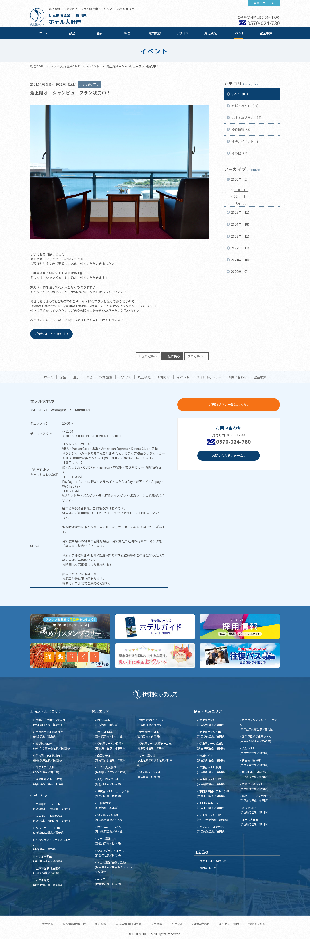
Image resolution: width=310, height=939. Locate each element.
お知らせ (163, 377)
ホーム (44, 33)
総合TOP (36, 66)
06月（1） (241, 190)
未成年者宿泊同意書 (129, 924)
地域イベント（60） (245, 106)
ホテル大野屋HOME (65, 66)
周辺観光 (210, 33)
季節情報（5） (241, 129)
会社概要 (47, 924)
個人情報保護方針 (74, 924)
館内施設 (155, 33)
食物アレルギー (258, 924)
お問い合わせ (237, 377)
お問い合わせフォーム (227, 455)
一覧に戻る (172, 356)
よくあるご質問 (229, 924)
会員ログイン (262, 3)
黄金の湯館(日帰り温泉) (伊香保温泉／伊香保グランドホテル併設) (114, 867)
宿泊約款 (100, 924)
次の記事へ (195, 356)
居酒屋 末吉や (207, 868)
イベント (238, 33)
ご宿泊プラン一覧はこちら (227, 404)
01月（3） (241, 203)
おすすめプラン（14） (247, 117)
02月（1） (241, 196)
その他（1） (240, 153)
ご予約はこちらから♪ (50, 333)
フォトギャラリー (208, 377)
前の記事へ (149, 356)
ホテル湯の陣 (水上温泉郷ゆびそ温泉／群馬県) (154, 760)
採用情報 (156, 924)
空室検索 (266, 33)
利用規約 (177, 924)
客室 (72, 33)
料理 (127, 33)
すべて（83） (240, 94)
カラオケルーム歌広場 (212, 860)
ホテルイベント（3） (246, 141)
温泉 (99, 33)
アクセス (183, 33)
